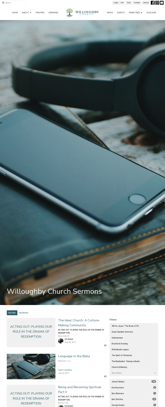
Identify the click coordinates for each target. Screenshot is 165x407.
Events (121, 12)
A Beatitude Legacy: (120, 349)
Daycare (151, 12)
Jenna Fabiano (134, 381)
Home (15, 12)
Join (122, 2)
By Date (12, 313)
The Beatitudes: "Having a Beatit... (126, 361)
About (27, 12)
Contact (137, 2)
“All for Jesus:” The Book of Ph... (126, 326)
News (110, 12)
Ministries (136, 12)
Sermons (53, 12)
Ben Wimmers (134, 393)
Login (116, 2)
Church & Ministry (119, 367)
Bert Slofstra (134, 399)
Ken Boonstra (134, 387)
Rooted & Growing (120, 343)
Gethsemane (117, 338)
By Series (23, 313)
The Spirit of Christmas (122, 355)
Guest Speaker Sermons (122, 332)
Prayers (40, 12)
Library (146, 2)
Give (129, 2)
